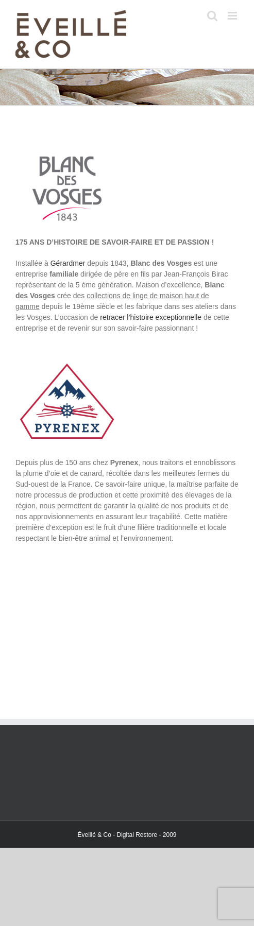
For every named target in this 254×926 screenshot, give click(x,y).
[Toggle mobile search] (212, 15)
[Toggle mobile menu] (233, 15)
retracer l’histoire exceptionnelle (150, 317)
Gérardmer (68, 263)
